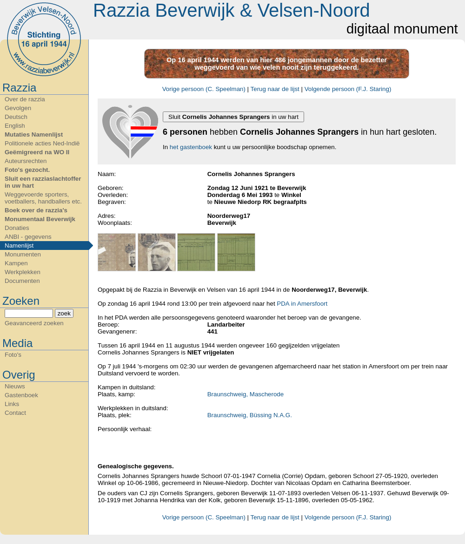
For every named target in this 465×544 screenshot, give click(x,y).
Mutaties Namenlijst (34, 134)
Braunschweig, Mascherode (245, 394)
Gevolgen (18, 108)
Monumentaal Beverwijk (40, 219)
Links (12, 403)
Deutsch (16, 116)
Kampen (16, 263)
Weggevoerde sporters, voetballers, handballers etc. (43, 198)
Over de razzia (25, 99)
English (15, 125)
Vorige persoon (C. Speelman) (204, 88)
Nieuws (15, 386)
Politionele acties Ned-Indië (42, 143)
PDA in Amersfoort (302, 303)
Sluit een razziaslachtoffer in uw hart (43, 182)
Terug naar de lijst (275, 88)
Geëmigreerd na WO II (37, 152)
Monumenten (23, 254)
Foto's (13, 354)
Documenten (22, 280)
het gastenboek (191, 147)
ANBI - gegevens (28, 236)
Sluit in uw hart (233, 116)
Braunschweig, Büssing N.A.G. (249, 415)
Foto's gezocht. (27, 169)
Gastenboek (21, 395)
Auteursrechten (25, 160)
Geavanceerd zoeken (34, 323)
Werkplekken (22, 272)
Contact (15, 412)
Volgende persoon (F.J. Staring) (348, 88)
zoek (64, 313)
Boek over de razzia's (36, 210)
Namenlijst (19, 245)
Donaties (17, 227)
